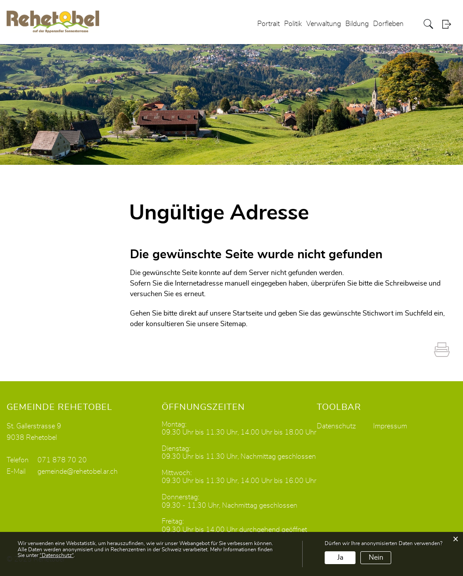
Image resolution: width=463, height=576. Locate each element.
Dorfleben (388, 23)
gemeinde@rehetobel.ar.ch (77, 471)
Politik (293, 23)
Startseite (248, 313)
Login (449, 24)
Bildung (357, 23)
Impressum (390, 426)
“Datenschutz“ (57, 555)
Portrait (268, 23)
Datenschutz (336, 426)
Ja (340, 557)
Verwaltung (323, 23)
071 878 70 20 (62, 460)
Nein (376, 557)
